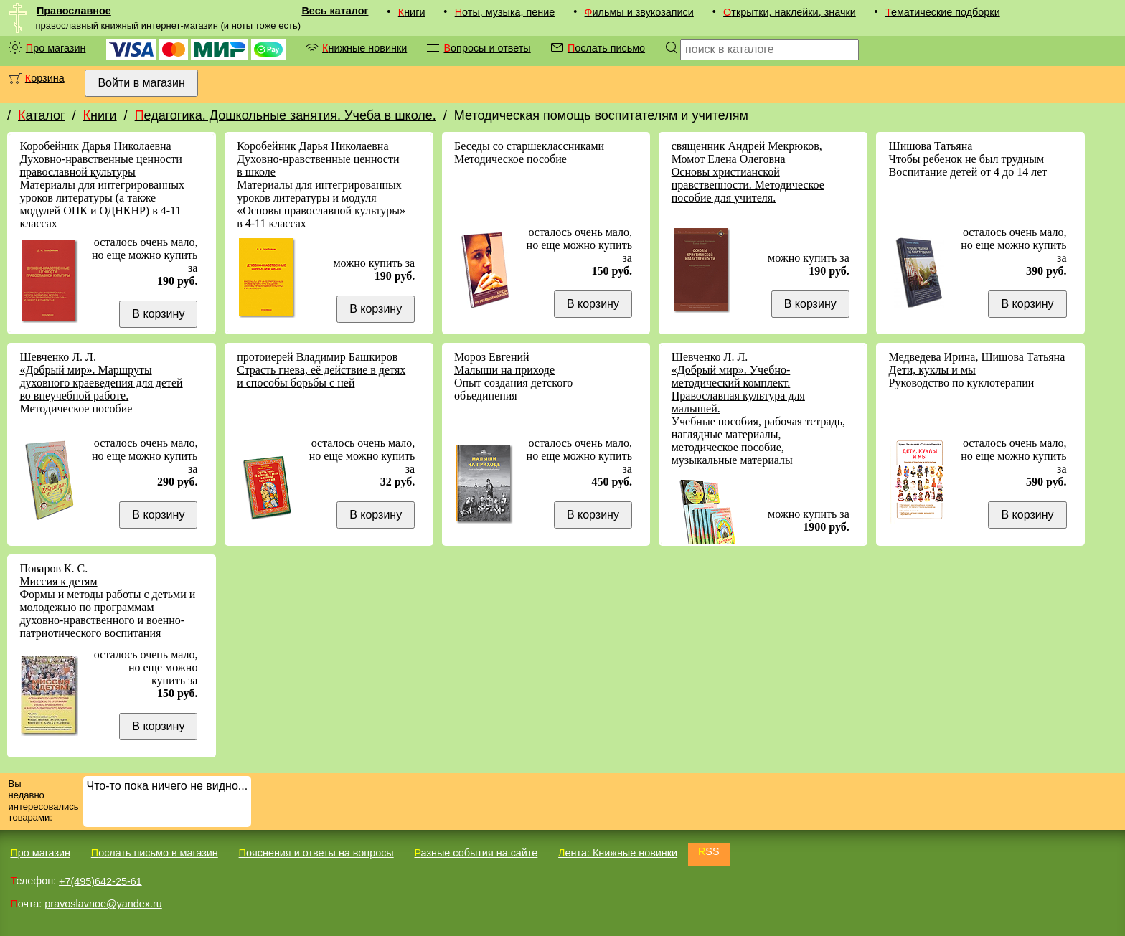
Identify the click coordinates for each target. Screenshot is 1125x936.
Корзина (45, 78)
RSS (709, 851)
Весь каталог (334, 10)
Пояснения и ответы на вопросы (316, 853)
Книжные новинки (364, 48)
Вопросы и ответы (486, 48)
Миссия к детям (58, 581)
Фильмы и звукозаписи (639, 12)
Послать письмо (606, 48)
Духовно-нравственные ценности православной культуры (100, 165)
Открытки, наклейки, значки (789, 12)
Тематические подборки (942, 12)
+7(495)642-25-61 (100, 881)
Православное (74, 10)
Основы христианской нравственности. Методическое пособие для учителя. (748, 185)
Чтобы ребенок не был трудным (967, 159)
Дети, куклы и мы (932, 370)
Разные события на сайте (475, 853)
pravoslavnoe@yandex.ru (102, 903)
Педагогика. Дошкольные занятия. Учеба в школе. (285, 115)
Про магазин (56, 48)
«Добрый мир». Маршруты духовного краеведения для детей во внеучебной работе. (100, 383)
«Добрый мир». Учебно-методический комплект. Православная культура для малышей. (738, 389)
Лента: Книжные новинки (617, 853)
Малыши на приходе (504, 370)
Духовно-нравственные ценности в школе (318, 165)
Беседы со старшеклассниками (529, 146)
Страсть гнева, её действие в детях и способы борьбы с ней (321, 376)
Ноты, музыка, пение (505, 12)
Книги (411, 12)
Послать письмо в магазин (154, 853)
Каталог (41, 115)
